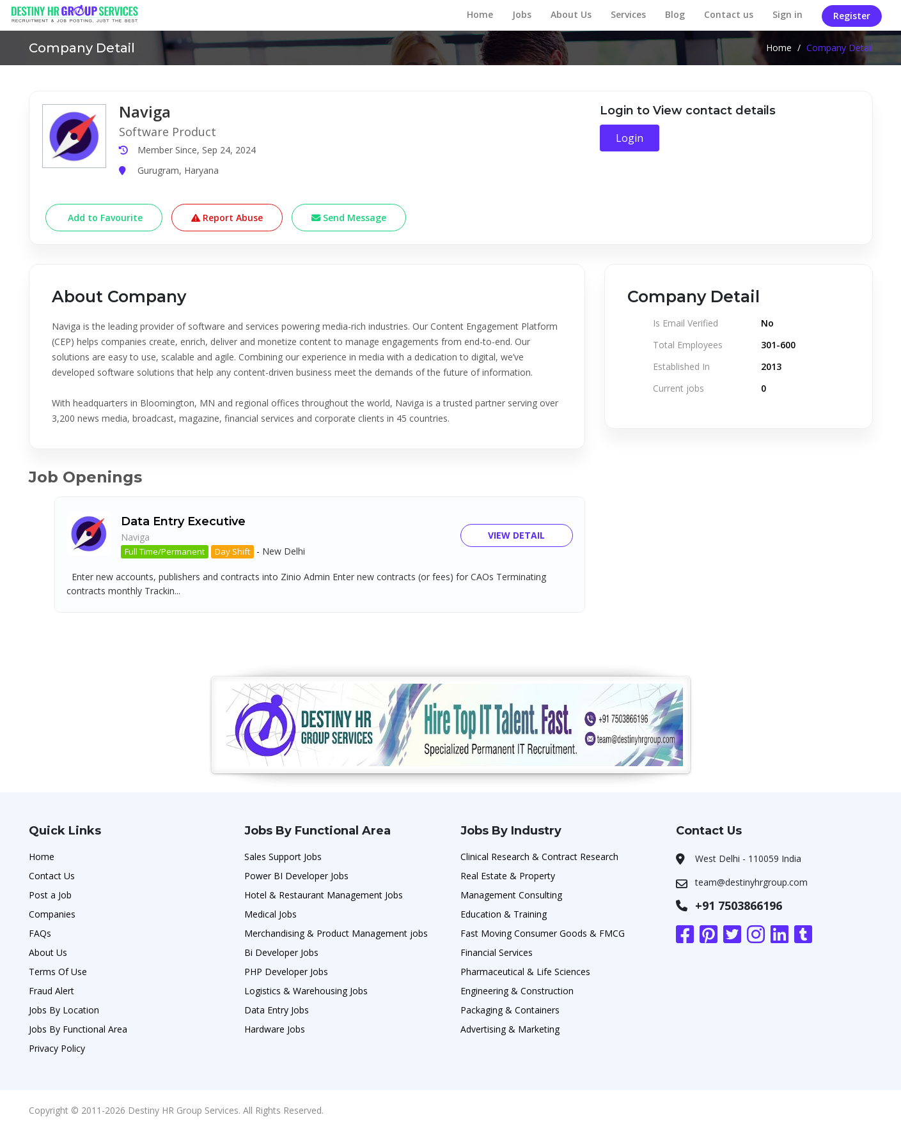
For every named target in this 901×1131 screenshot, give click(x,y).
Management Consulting (511, 895)
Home (480, 14)
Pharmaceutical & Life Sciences (525, 972)
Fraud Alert (51, 991)
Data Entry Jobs (276, 1010)
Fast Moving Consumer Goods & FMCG (542, 933)
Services (628, 14)
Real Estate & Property (507, 876)
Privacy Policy (57, 1048)
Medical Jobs (270, 914)
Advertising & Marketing (510, 1029)
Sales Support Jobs (283, 856)
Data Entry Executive (183, 521)
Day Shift (232, 551)
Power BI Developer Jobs (296, 876)
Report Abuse (227, 218)
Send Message (348, 218)
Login (629, 138)
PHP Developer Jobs (286, 972)
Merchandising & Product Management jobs (336, 933)
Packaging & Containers (510, 1010)
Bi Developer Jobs (281, 952)
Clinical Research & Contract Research (539, 856)
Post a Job (50, 895)
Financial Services (496, 952)
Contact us (728, 14)
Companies (52, 914)
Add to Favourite (104, 218)
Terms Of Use (58, 972)
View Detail (516, 535)
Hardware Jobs (274, 1029)
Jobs (521, 14)
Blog (675, 14)
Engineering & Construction (517, 991)
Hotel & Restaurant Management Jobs (323, 895)
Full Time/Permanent (165, 551)
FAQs (40, 933)
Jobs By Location (64, 1010)
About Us (571, 14)
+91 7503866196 (738, 905)
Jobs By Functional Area (78, 1029)
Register (851, 16)
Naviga (135, 537)
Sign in (787, 14)
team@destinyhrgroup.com (751, 882)
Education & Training (503, 914)
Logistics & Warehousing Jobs (306, 991)
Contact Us (52, 876)
